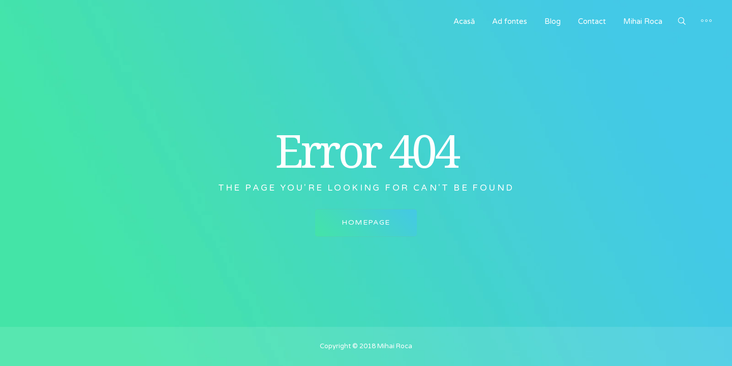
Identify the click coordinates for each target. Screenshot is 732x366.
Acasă (464, 21)
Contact (592, 21)
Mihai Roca (642, 21)
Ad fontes (509, 21)
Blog (552, 21)
